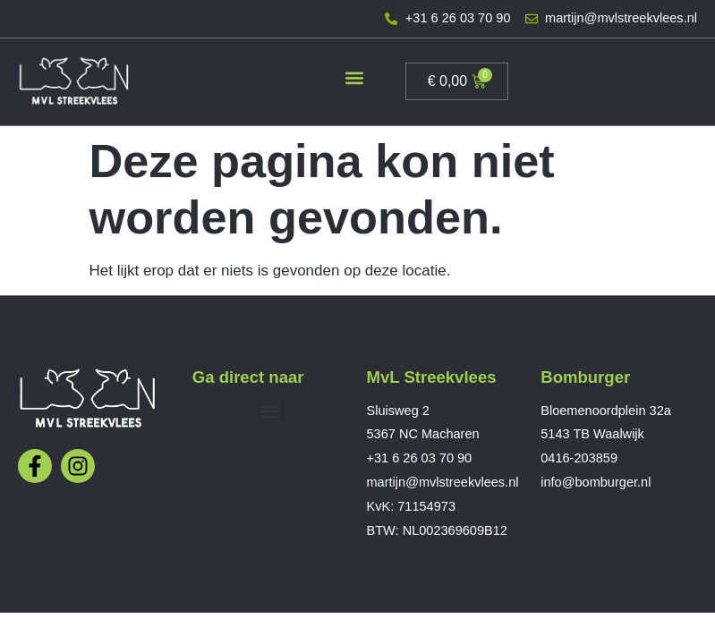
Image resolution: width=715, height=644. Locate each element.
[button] (355, 77)
